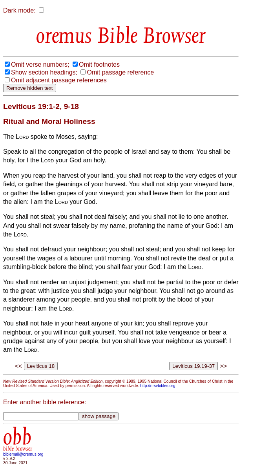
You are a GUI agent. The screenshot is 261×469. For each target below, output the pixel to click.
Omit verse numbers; (40, 64)
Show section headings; (44, 72)
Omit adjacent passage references (59, 80)
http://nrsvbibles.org (157, 386)
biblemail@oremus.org (23, 454)
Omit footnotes (99, 64)
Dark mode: (19, 10)
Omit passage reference (120, 72)
